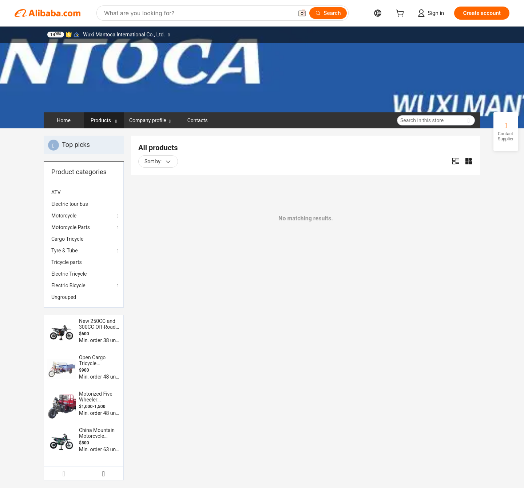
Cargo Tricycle (67, 239)
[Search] (328, 13)
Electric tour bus (69, 204)
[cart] (401, 14)
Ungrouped (63, 297)
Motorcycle (63, 216)
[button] (302, 13)
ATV (56, 192)
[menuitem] (83, 192)
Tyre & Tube (64, 250)
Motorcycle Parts (70, 227)
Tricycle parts (66, 262)
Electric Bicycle (68, 285)
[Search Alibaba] (198, 13)
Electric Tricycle (69, 274)
